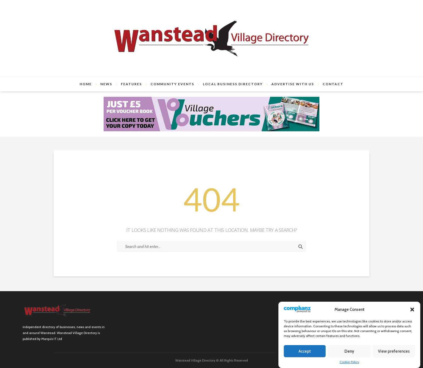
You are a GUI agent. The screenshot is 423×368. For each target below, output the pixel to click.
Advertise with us (292, 84)
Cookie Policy (349, 362)
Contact (333, 84)
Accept (305, 351)
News (106, 84)
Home (86, 84)
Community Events (172, 84)
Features (131, 84)
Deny (349, 351)
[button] (412, 309)
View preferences (394, 351)
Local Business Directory (233, 84)
